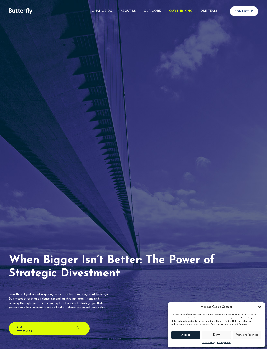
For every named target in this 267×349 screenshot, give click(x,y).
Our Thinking (180, 4)
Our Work (152, 4)
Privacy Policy (224, 343)
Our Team (208, 4)
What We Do (101, 4)
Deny (216, 335)
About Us (128, 4)
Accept (185, 335)
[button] (259, 307)
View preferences (247, 335)
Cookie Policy (208, 343)
